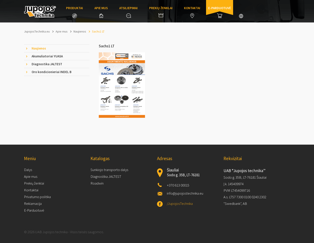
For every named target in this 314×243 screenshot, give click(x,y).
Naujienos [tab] (39, 48)
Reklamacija (33, 203)
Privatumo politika (37, 196)
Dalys (28, 169)
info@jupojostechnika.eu (185, 193)
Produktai (74, 12)
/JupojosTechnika (180, 203)
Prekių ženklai (160, 11)
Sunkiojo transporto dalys (109, 169)
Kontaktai (192, 12)
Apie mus (101, 12)
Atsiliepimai (128, 12)
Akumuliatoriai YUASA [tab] (47, 56)
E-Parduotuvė (34, 210)
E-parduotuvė (219, 12)
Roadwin (97, 183)
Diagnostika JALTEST (105, 176)
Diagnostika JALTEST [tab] (47, 64)
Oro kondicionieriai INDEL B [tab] (52, 72)
